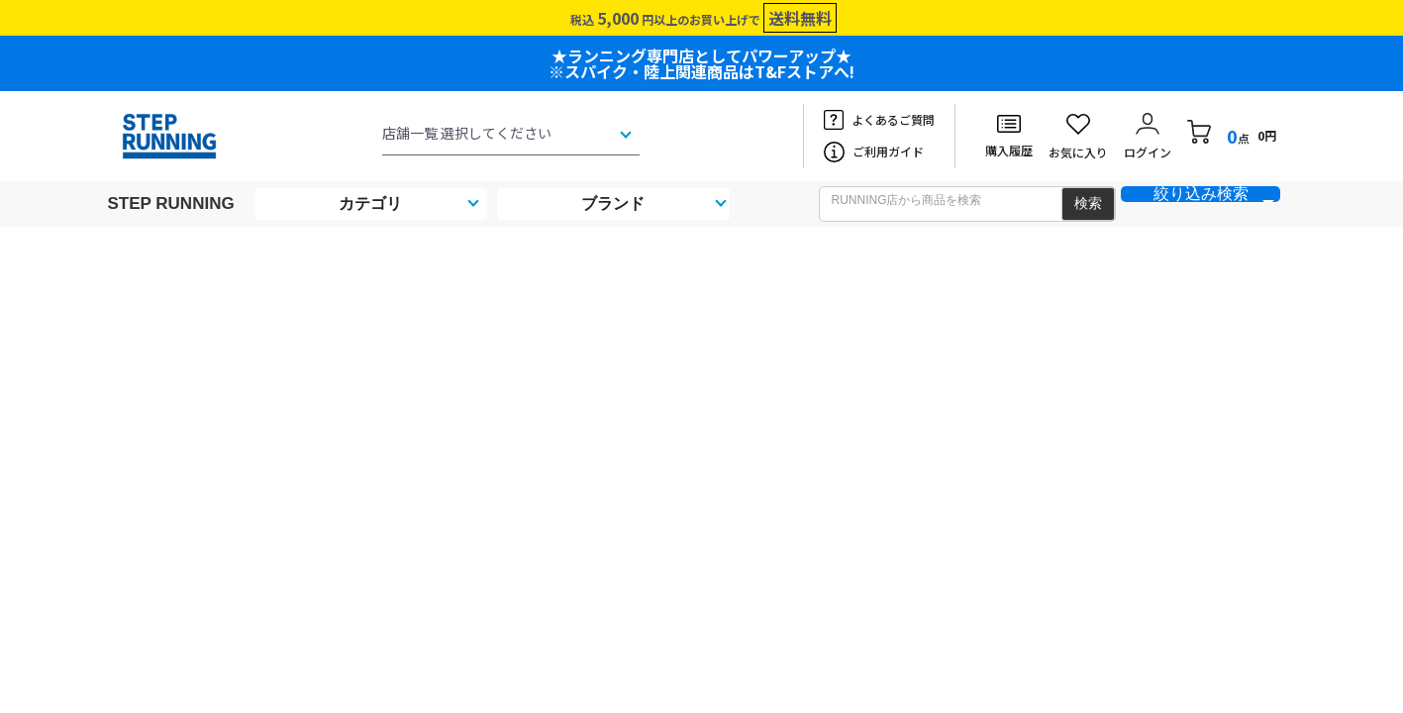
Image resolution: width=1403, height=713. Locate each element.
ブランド (613, 203)
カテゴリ (370, 203)
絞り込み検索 (1201, 194)
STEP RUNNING (171, 203)
